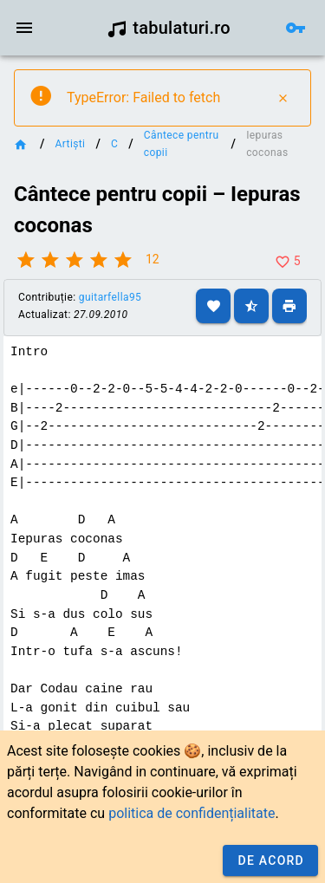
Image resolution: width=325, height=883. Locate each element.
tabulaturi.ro (169, 27)
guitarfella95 (110, 297)
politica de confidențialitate (191, 813)
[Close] (282, 98)
